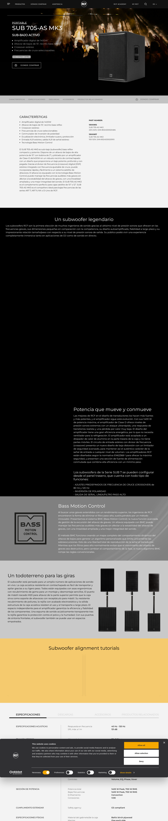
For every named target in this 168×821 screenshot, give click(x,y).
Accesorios (68, 99)
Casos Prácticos (86, 782)
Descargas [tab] (65, 574)
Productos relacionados (90, 99)
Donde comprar (30, 65)
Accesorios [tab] (103, 574)
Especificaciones (36, 99)
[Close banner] (164, 786)
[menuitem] (38, 4)
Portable (36, 782)
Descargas (54, 99)
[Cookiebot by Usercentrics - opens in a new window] (16, 816)
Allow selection (141, 797)
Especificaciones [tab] (28, 574)
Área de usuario (110, 782)
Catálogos (62, 782)
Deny (141, 805)
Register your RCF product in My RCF (127, 760)
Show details (125, 816)
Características (17, 99)
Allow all (141, 789)
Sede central (144, 782)
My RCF (135, 4)
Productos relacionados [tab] (140, 574)
